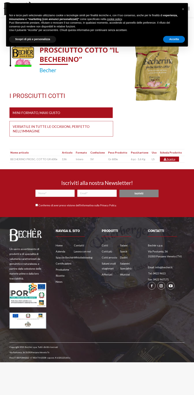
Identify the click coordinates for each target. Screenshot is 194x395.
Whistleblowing (83, 257)
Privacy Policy (108, 205)
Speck (123, 251)
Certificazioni (63, 263)
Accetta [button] (174, 39)
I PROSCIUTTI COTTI (37, 95)
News (59, 281)
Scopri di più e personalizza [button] (32, 39)
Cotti (105, 245)
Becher (48, 70)
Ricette (60, 275)
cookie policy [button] (114, 19)
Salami (124, 245)
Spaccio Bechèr (65, 257)
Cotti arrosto (109, 257)
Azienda (60, 251)
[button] (183, 9)
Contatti (79, 245)
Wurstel (125, 274)
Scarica (169, 159)
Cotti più (107, 251)
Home (59, 245)
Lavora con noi (82, 251)
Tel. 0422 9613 (157, 273)
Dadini (124, 257)
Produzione (62, 269)
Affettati (107, 274)
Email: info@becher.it (160, 267)
